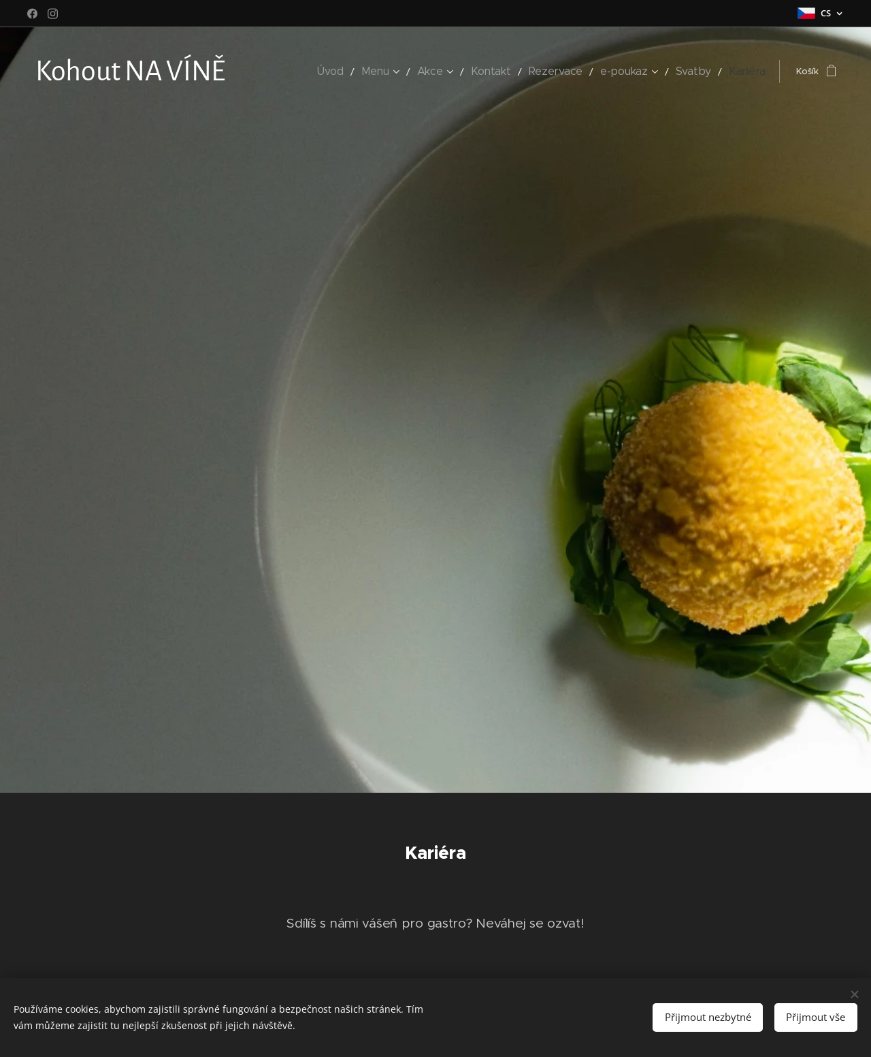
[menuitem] (367, 71)
